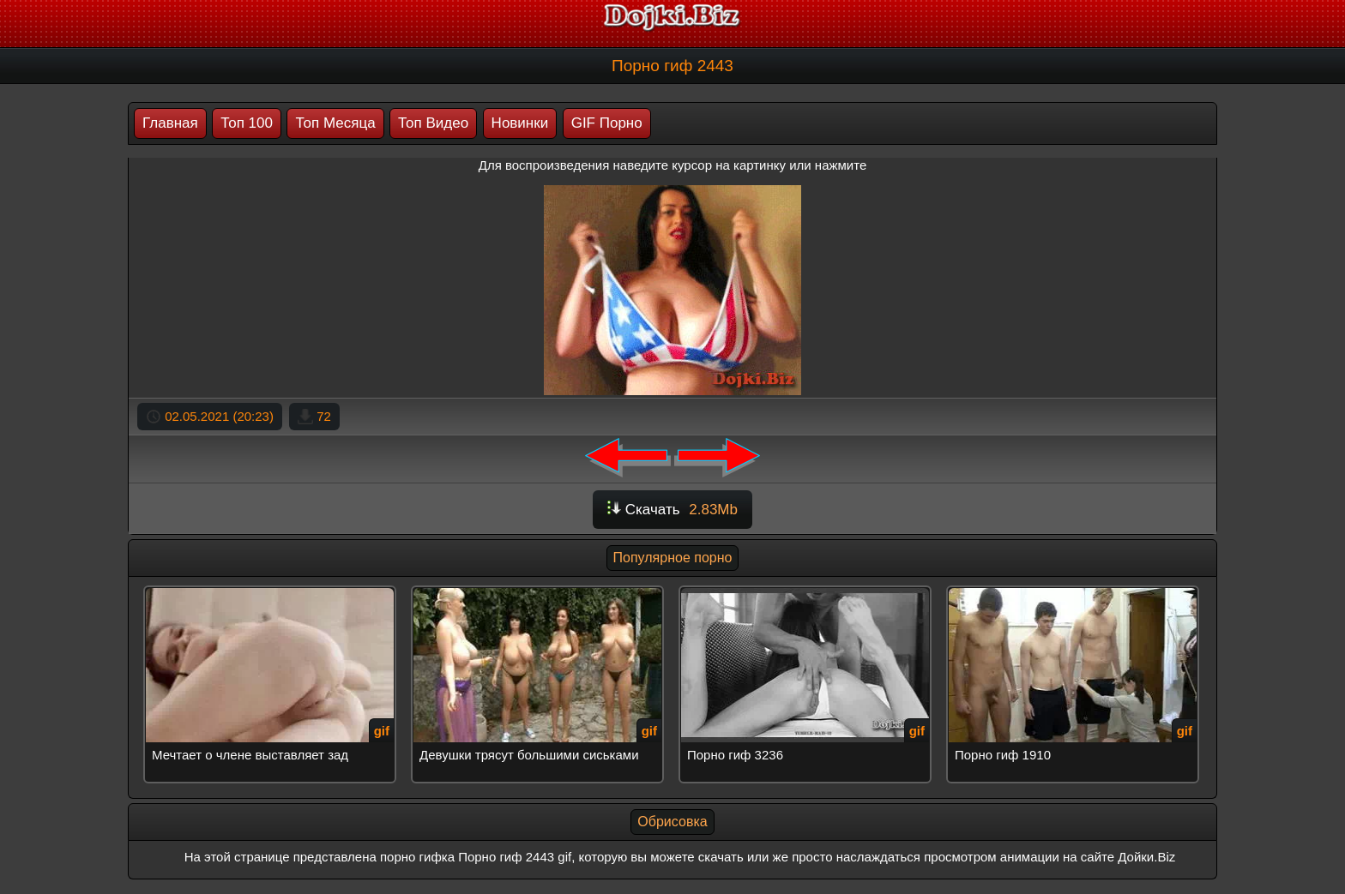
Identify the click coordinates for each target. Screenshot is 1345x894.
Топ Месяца (335, 123)
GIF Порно (606, 123)
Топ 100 (246, 123)
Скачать (672, 510)
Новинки (520, 123)
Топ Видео (433, 123)
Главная (170, 123)
